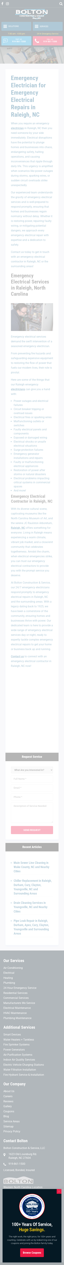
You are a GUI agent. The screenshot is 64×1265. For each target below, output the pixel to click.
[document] (32, 632)
